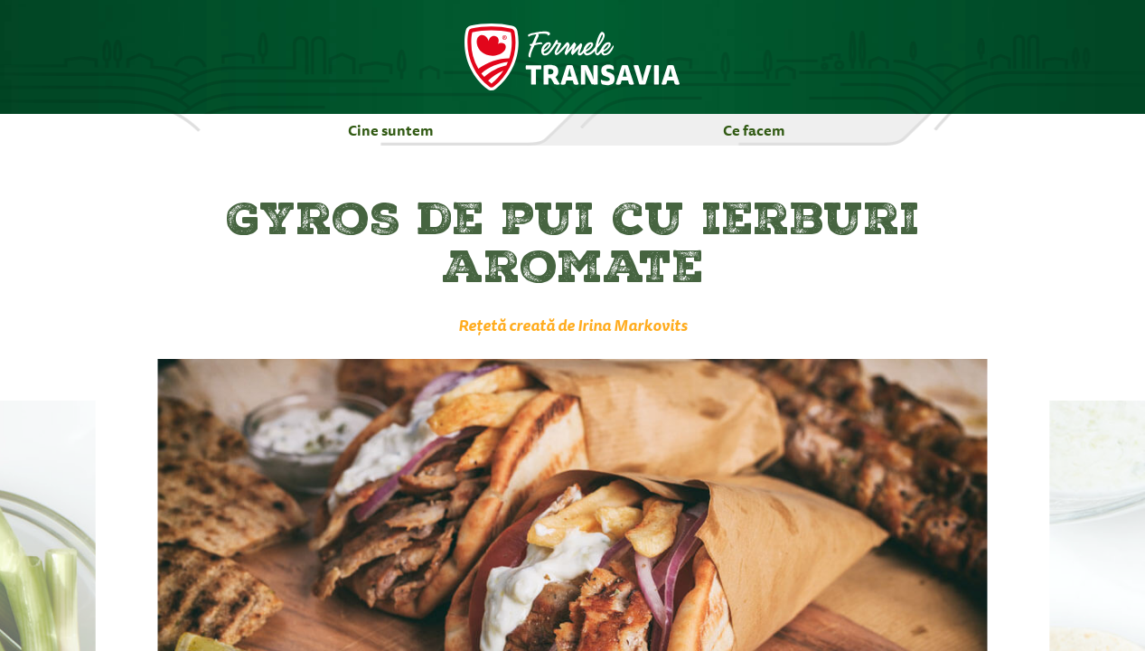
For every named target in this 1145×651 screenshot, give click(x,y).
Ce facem (754, 130)
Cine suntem (391, 130)
